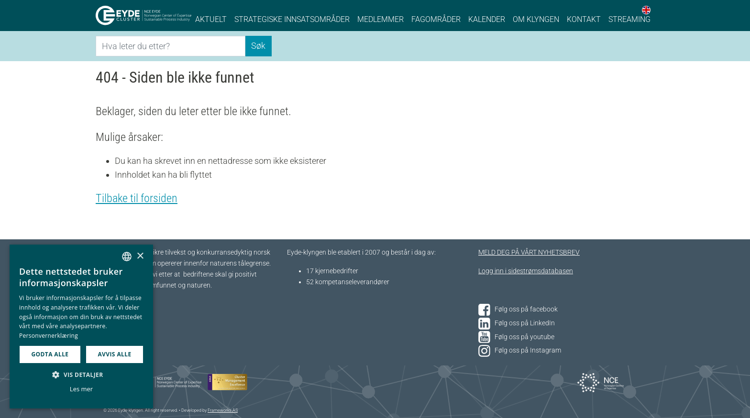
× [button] (139, 256)
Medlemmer (380, 19)
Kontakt (584, 19)
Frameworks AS (223, 410)
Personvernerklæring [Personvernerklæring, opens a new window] (48, 336)
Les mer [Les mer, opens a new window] (81, 389)
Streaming (629, 19)
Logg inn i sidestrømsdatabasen (525, 271)
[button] (81, 374)
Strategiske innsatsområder (292, 19)
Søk (258, 46)
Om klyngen (536, 19)
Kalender (486, 19)
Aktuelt (211, 19)
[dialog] (81, 326)
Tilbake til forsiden (136, 198)
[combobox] (127, 256)
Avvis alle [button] (114, 354)
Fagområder (436, 19)
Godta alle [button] (49, 354)
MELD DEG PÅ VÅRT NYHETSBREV (529, 252)
